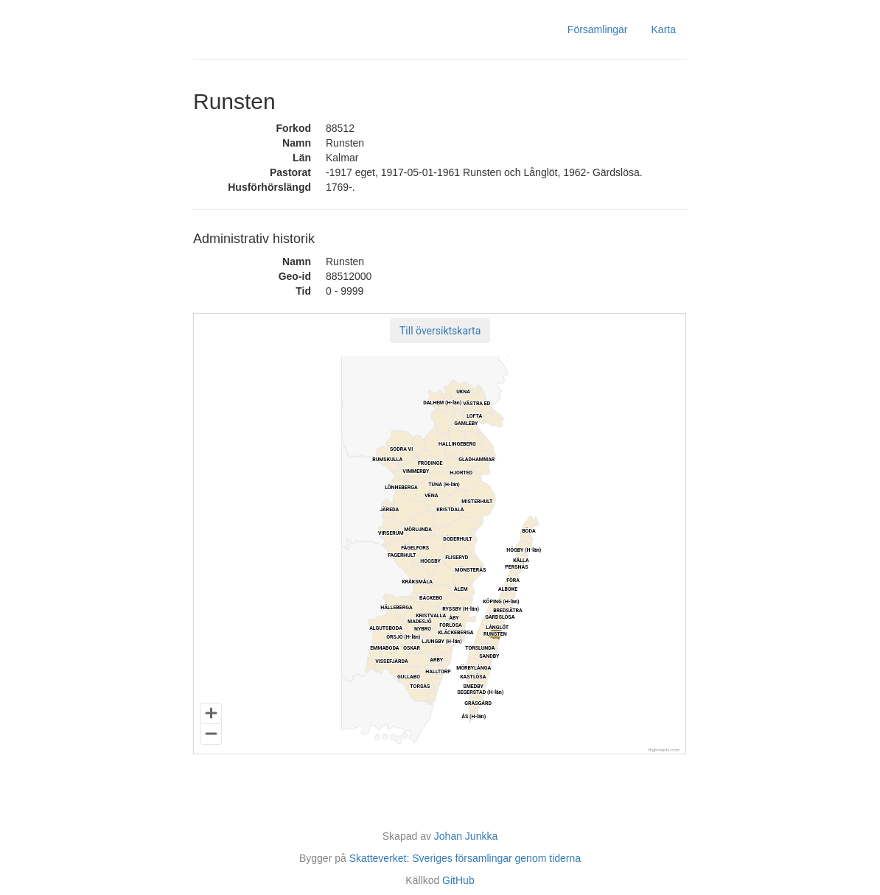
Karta (664, 29)
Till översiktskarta (440, 331)
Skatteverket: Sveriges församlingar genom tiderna (465, 858)
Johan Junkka (465, 836)
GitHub (458, 880)
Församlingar (598, 29)
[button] (440, 330)
